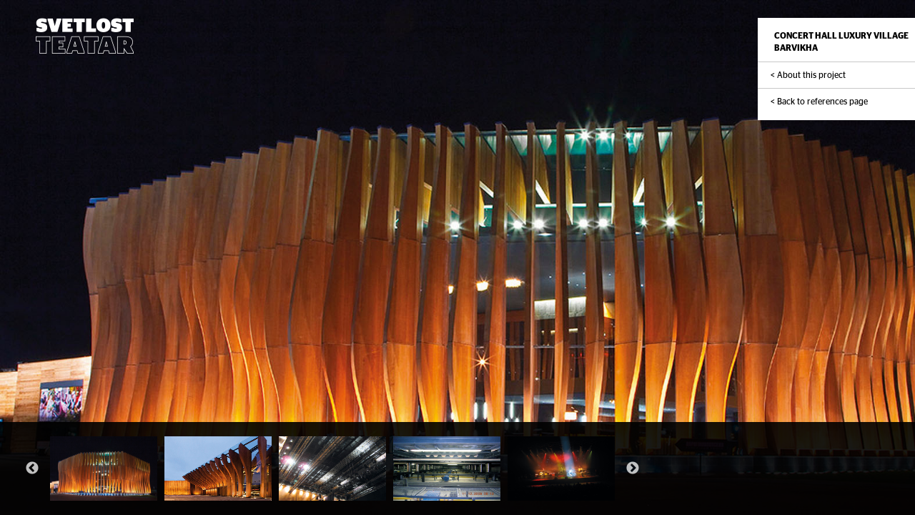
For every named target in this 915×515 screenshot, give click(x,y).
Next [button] (632, 468)
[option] (103, 468)
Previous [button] (32, 468)
